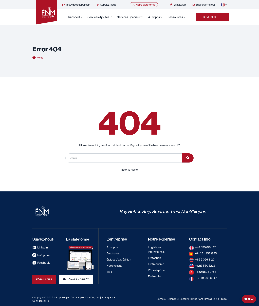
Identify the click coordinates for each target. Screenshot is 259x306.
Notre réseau (115, 265)
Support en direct (203, 5)
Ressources (175, 17)
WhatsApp (178, 5)
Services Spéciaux (129, 17)
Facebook (41, 263)
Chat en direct (76, 279)
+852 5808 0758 (206, 272)
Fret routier (155, 276)
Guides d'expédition (119, 259)
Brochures (113, 253)
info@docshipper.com (76, 5)
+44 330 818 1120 (206, 247)
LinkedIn (40, 248)
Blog (109, 272)
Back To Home (129, 169)
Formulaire (44, 279)
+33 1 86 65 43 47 (206, 278)
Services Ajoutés (98, 17)
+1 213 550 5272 (205, 265)
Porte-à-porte (157, 270)
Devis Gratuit (212, 17)
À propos (154, 17)
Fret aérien (155, 258)
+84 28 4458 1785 (206, 253)
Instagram (41, 255)
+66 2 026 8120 (205, 259)
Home (40, 58)
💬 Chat (249, 299)
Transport (73, 17)
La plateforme (78, 239)
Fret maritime (156, 264)
